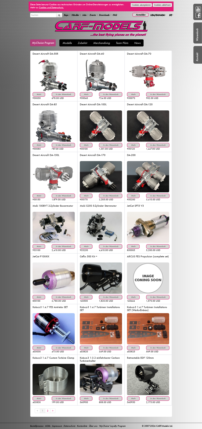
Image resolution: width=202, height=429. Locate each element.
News (137, 43)
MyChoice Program (43, 42)
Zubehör (82, 43)
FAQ (115, 15)
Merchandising (101, 43)
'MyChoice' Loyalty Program (112, 425)
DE (171, 15)
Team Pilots (122, 43)
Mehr (39, 94)
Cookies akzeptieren (141, 5)
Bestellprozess (36, 425)
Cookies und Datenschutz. (51, 7)
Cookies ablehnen (162, 5)
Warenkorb (197, 35)
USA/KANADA (158, 15)
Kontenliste (82, 425)
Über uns (93, 425)
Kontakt (197, 57)
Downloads (104, 15)
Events (92, 15)
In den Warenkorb (63, 94)
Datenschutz (69, 425)
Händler (75, 15)
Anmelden (140, 14)
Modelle (67, 43)
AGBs (47, 425)
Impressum (57, 425)
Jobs (84, 15)
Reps (66, 15)
